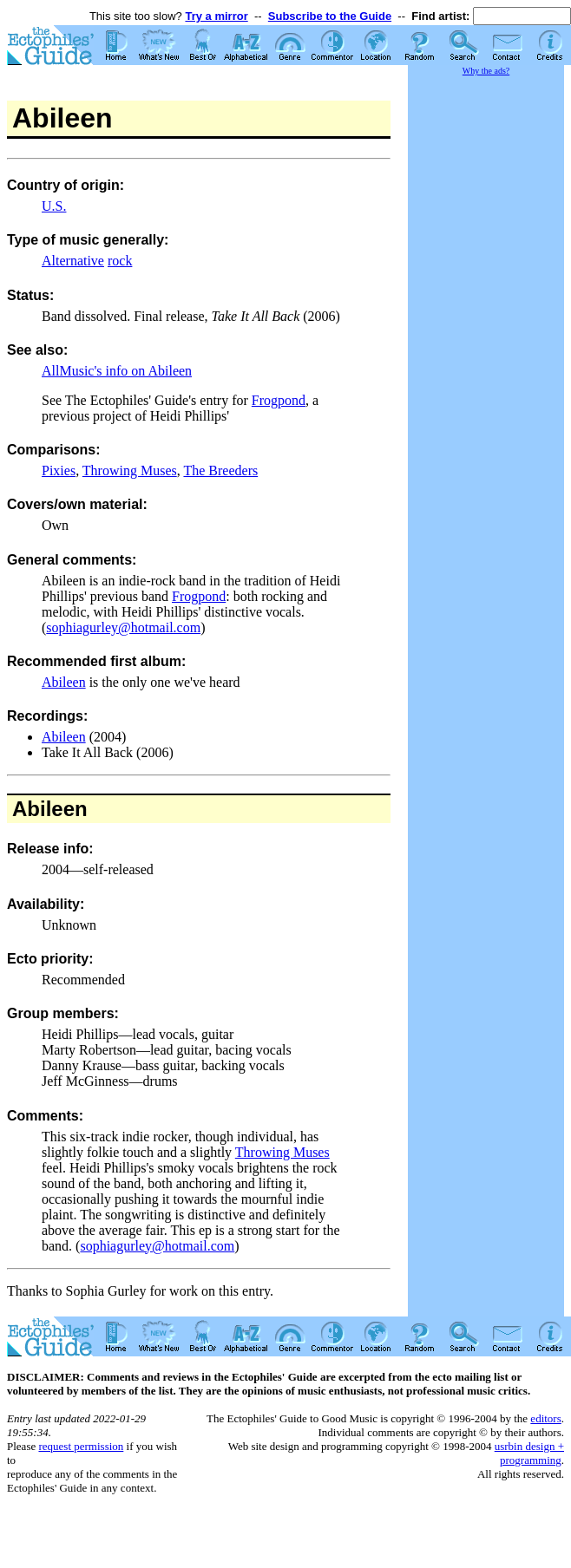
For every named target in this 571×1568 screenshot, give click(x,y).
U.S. (54, 206)
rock (120, 260)
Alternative (73, 260)
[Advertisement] (486, 338)
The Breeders (220, 470)
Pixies (58, 470)
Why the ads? (486, 70)
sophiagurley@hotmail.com (123, 627)
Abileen (64, 682)
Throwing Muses (129, 470)
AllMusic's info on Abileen (117, 370)
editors (545, 1418)
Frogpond (278, 400)
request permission (80, 1446)
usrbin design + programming (529, 1453)
